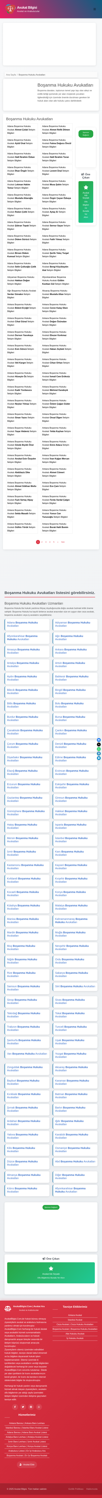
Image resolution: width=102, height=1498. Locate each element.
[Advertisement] (49, 44)
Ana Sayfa (11, 75)
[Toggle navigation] (94, 9)
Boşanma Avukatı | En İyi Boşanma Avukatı (27, 1455)
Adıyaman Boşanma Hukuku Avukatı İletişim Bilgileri (20, 280)
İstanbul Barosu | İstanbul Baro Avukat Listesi (27, 1428)
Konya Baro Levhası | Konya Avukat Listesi (27, 1446)
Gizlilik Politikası (76, 1489)
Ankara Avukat (75, 1315)
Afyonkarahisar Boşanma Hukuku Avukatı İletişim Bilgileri (55, 280)
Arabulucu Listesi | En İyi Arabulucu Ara (27, 1451)
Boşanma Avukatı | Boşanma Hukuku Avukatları (75, 1329)
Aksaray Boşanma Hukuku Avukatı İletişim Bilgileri (56, 294)
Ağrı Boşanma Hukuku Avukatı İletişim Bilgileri (21, 294)
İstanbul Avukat (75, 1320)
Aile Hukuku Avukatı (75, 1334)
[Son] (63, 542)
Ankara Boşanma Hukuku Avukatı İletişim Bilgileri (21, 307)
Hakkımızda (91, 1489)
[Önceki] (58, 542)
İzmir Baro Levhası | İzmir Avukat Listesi (27, 1442)
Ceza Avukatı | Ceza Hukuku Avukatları (75, 1324)
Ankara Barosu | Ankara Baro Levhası (27, 1423)
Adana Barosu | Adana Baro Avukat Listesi (27, 1432)
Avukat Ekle (27, 1464)
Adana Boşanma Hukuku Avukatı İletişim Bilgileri (21, 129)
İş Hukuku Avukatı (75, 1338)
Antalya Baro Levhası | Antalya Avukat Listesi (27, 1437)
